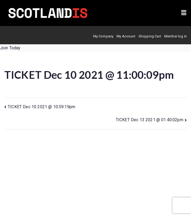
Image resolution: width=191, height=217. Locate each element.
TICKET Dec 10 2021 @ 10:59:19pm (41, 106)
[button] (183, 13)
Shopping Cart (150, 36)
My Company (103, 36)
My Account (126, 36)
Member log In (175, 36)
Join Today (10, 47)
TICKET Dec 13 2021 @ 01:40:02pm (149, 119)
